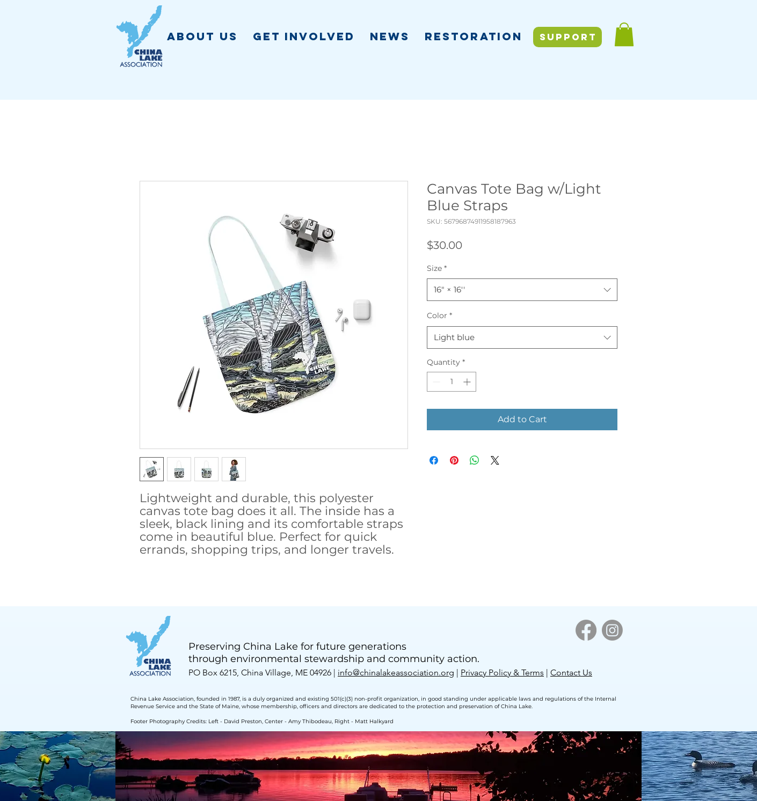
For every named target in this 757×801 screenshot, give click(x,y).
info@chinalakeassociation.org (396, 672)
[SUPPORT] (567, 37)
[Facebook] (586, 630)
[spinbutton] (451, 381)
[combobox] (522, 289)
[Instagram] (612, 630)
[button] (202, 36)
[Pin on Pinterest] (454, 460)
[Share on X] (495, 460)
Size (437, 268)
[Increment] (468, 381)
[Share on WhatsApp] (474, 460)
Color (439, 315)
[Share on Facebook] (433, 460)
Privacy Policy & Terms (502, 672)
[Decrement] (435, 381)
